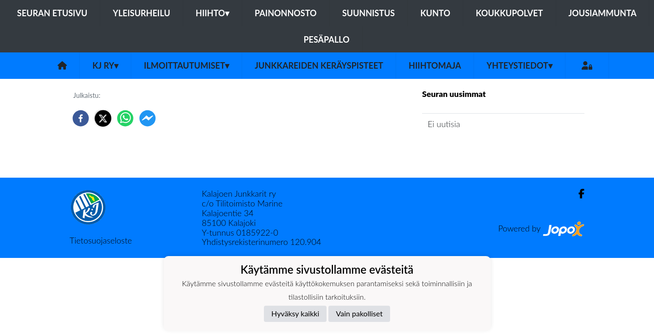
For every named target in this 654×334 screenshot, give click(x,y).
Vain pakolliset (359, 313)
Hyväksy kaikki (295, 313)
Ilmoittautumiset (186, 65)
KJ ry (105, 65)
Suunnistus (368, 13)
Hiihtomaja (435, 65)
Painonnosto (286, 13)
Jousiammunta (603, 13)
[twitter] (103, 118)
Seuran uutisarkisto (463, 150)
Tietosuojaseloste (101, 240)
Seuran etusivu (52, 13)
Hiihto (212, 13)
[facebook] (80, 118)
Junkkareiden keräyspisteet (319, 65)
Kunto (435, 13)
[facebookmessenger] (147, 118)
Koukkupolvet (509, 13)
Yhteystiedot (519, 65)
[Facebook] (577, 194)
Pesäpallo (326, 39)
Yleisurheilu (141, 13)
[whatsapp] (125, 118)
